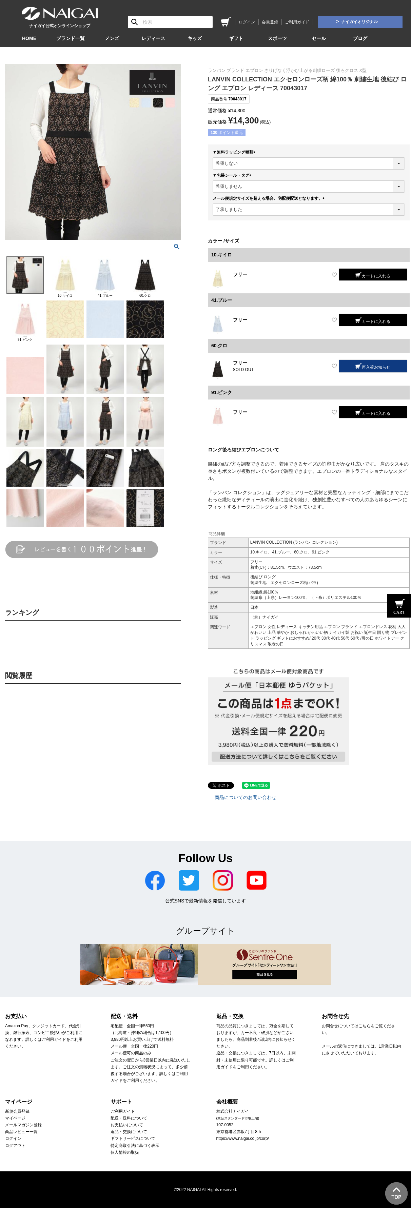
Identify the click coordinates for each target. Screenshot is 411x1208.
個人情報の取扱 (125, 1152)
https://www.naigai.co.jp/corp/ (242, 1138)
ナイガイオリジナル (359, 21)
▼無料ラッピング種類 (235, 152)
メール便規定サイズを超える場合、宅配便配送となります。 (270, 198)
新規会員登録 (17, 1111)
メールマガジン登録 (23, 1125)
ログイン (247, 22)
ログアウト (15, 1145)
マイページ (15, 1118)
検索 (134, 22)
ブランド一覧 (70, 38)
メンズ (112, 38)
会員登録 (270, 22)
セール (319, 38)
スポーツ (277, 38)
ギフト (236, 38)
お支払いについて (127, 1125)
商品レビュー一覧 (21, 1131)
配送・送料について (129, 1118)
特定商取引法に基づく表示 (135, 1145)
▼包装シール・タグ (233, 175)
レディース (153, 38)
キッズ (195, 38)
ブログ (360, 38)
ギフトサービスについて (133, 1138)
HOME (29, 38)
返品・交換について (129, 1131)
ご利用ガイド (297, 22)
